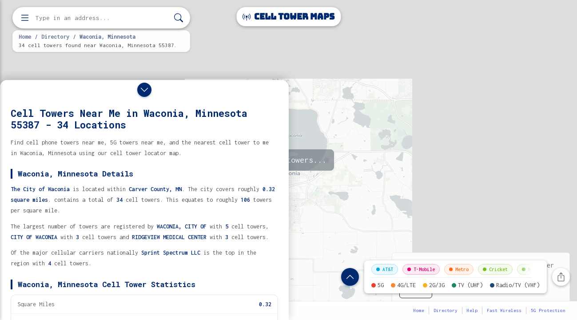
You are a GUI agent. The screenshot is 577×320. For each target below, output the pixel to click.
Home (25, 36)
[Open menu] (25, 18)
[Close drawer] (144, 90)
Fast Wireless (504, 310)
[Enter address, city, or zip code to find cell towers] (102, 18)
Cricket (495, 269)
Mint (530, 269)
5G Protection (548, 310)
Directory (55, 36)
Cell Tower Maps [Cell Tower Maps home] (288, 16)
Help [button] (472, 310)
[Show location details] (350, 277)
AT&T (384, 269)
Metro (459, 269)
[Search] (178, 18)
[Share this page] (561, 277)
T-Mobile (421, 269)
